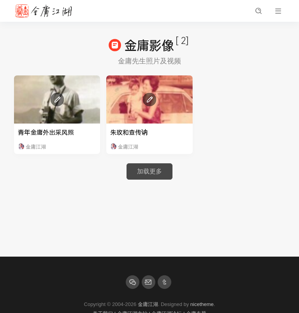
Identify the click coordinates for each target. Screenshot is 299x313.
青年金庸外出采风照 (46, 132)
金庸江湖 (148, 304)
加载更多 (149, 171)
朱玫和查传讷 (129, 132)
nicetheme (202, 304)
